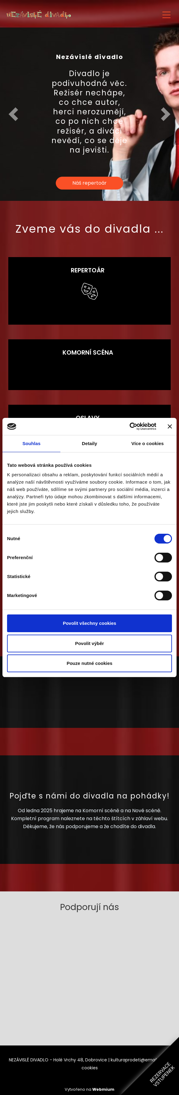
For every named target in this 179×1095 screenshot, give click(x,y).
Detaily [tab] (89, 443)
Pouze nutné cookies (89, 663)
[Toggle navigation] (166, 14)
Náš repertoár (89, 182)
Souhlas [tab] (31, 443)
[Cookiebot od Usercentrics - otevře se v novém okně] (129, 426)
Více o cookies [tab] (147, 443)
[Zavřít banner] (170, 426)
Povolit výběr (89, 643)
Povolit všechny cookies (89, 623)
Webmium (103, 1089)
